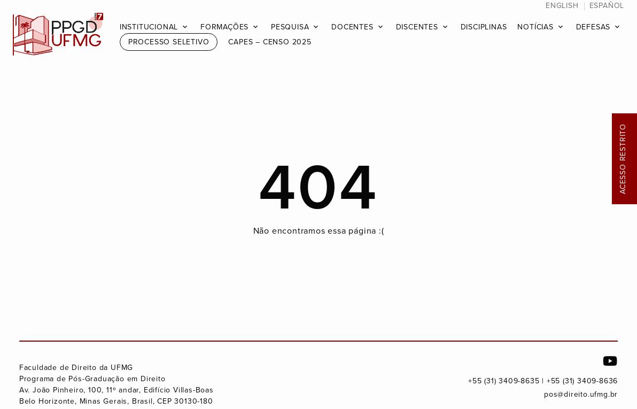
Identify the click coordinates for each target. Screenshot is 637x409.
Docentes (352, 27)
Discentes (417, 27)
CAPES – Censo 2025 (269, 42)
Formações (224, 27)
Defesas (593, 27)
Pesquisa (290, 27)
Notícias (535, 27)
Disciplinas (484, 27)
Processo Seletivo (168, 42)
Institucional (149, 27)
